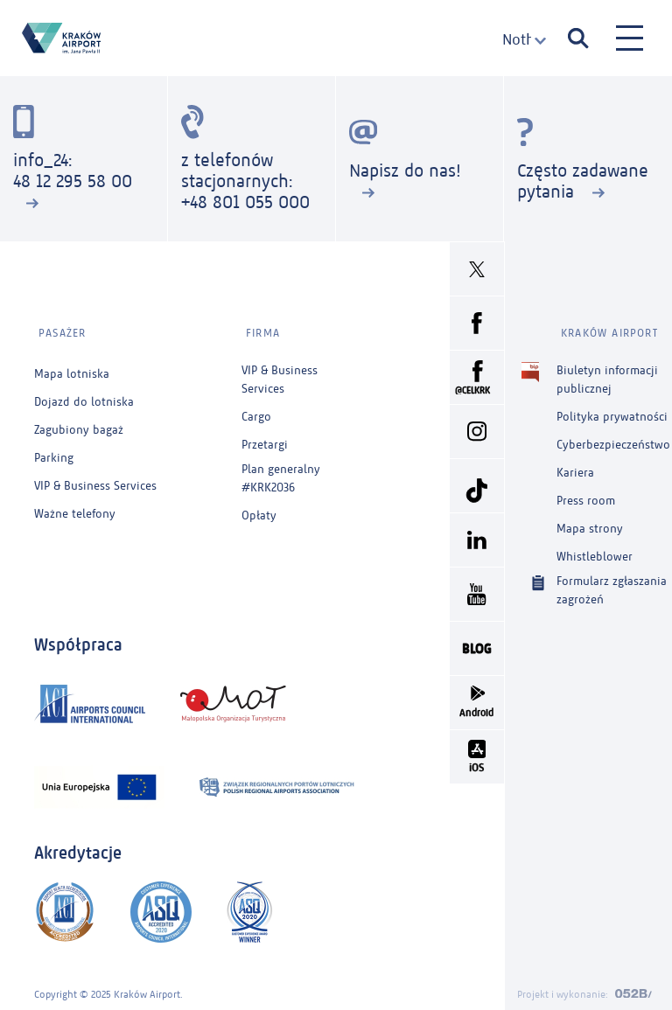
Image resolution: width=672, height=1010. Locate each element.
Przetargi (265, 436)
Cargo (256, 408)
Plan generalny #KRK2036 (281, 470)
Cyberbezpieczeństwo (613, 436)
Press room (585, 492)
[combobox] (524, 40)
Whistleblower (594, 548)
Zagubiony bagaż (78, 421)
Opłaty (259, 507)
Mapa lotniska (71, 366)
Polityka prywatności (612, 408)
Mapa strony (589, 520)
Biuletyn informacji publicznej (607, 370)
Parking (54, 449)
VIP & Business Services (95, 477)
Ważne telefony (75, 505)
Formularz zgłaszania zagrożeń (611, 581)
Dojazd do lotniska (84, 394)
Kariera (575, 464)
